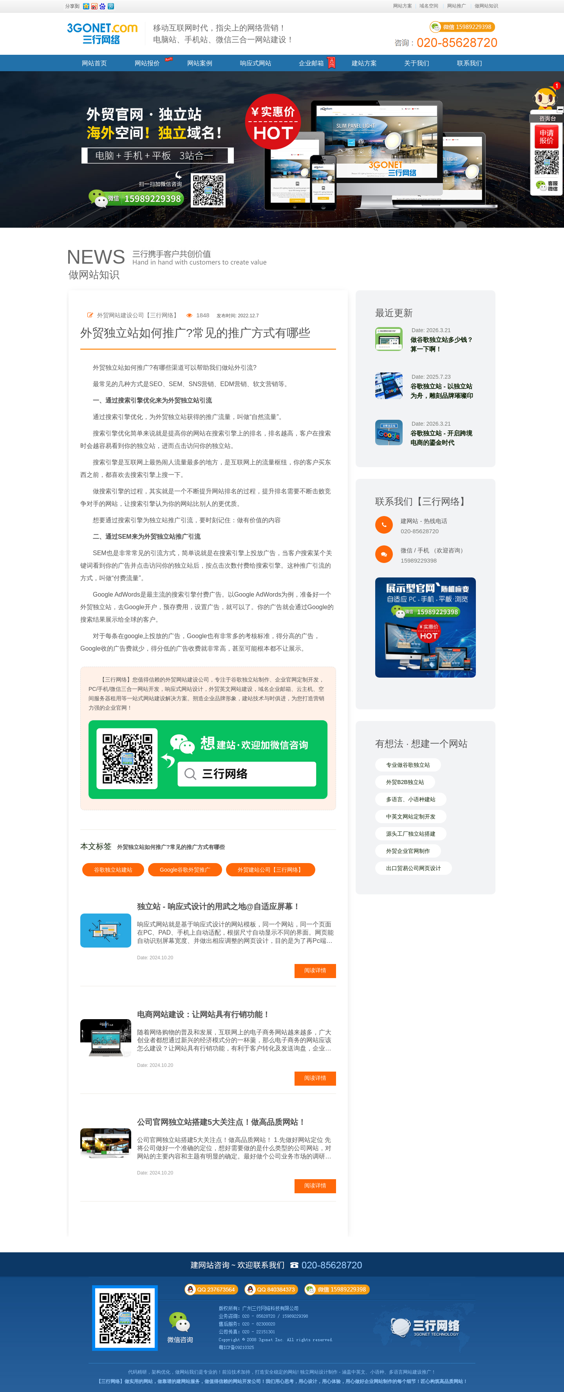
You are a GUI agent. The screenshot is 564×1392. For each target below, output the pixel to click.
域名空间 (428, 6)
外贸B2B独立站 (405, 782)
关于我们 (416, 63)
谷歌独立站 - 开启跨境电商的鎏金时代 (441, 438)
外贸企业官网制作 (408, 851)
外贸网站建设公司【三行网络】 (133, 315)
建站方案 (364, 63)
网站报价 (147, 63)
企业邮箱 (311, 63)
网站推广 (456, 6)
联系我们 (469, 63)
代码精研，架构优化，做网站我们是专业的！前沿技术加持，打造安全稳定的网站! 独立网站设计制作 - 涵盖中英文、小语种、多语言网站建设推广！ (282, 1372)
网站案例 (199, 63)
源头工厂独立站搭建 (411, 834)
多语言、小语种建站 (411, 800)
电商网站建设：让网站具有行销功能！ (203, 1014)
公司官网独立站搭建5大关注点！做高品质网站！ (221, 1122)
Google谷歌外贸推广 (185, 870)
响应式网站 (255, 63)
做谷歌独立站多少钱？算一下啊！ (441, 344)
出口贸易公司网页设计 (413, 868)
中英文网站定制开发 (411, 817)
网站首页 (94, 63)
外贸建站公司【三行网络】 (271, 870)
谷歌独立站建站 (113, 870)
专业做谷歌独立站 (408, 765)
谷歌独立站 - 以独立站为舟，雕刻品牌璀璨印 (441, 391)
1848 (198, 315)
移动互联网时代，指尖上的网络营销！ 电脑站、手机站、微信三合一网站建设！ (223, 33)
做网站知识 (486, 6)
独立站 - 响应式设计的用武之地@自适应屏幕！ (218, 906)
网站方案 (402, 6)
